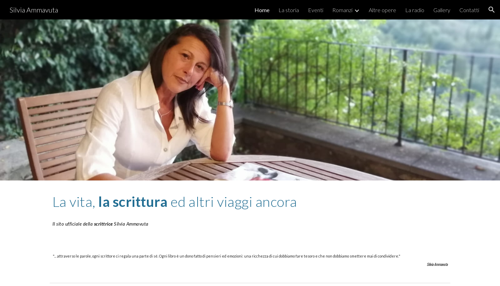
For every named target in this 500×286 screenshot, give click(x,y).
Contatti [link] (469, 10)
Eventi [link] (315, 10)
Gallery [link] (441, 10)
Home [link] (262, 10)
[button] (491, 9)
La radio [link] (414, 10)
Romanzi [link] (342, 10)
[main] (250, 210)
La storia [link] (288, 10)
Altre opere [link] (382, 10)
